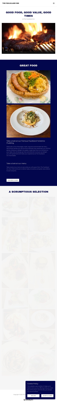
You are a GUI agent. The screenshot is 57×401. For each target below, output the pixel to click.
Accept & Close (47, 395)
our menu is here (13, 180)
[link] (10, 3)
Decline (33, 395)
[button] (53, 3)
